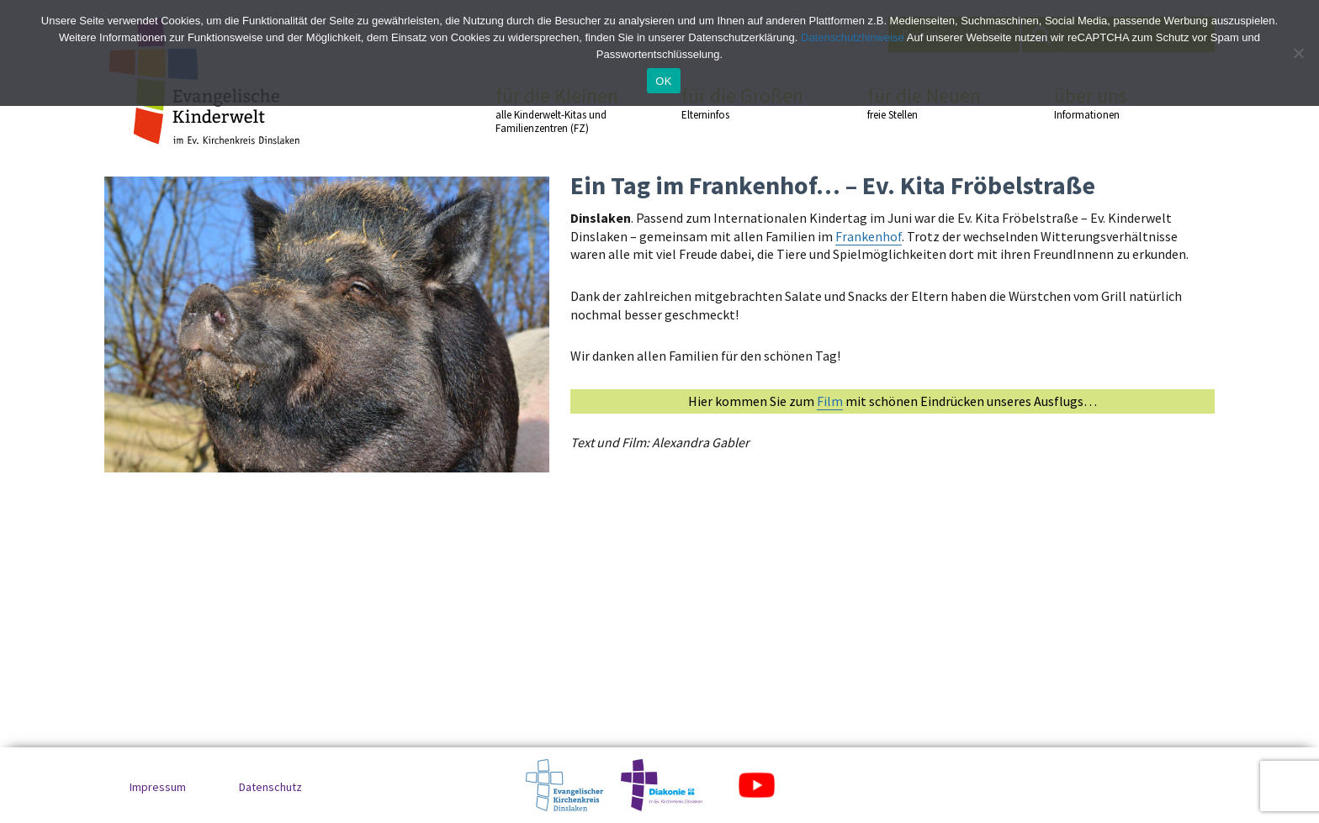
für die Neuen (930, 102)
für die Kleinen (558, 109)
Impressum (158, 786)
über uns (1117, 102)
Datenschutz (270, 786)
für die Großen (744, 102)
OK (663, 81)
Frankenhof (868, 236)
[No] (1298, 53)
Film (830, 401)
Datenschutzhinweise (852, 37)
